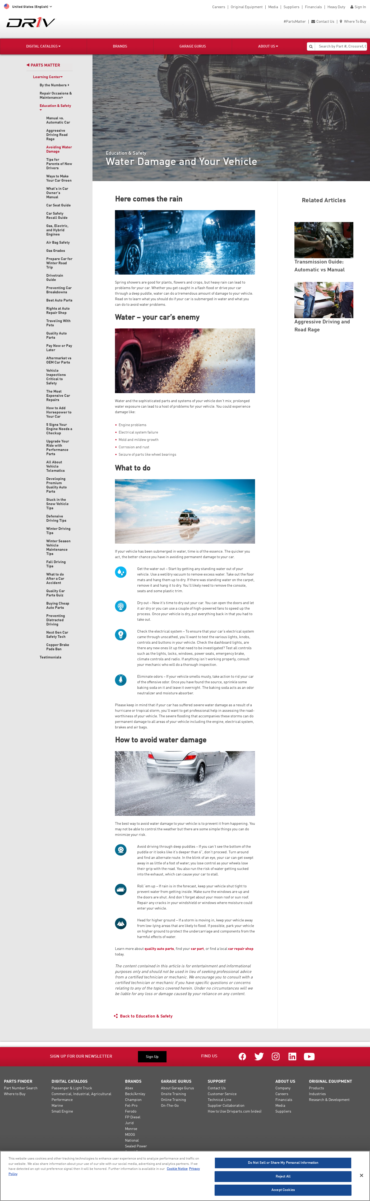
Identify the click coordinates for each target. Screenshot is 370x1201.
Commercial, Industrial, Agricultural (81, 1094)
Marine (57, 1106)
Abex (129, 1088)
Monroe (131, 1129)
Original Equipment (247, 7)
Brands (120, 46)
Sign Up (152, 1057)
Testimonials (50, 657)
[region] (185, 1176)
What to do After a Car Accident (55, 579)
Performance (62, 1100)
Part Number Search (21, 1088)
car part (197, 949)
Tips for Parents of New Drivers (59, 164)
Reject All (283, 1176)
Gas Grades (55, 251)
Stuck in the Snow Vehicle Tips (57, 504)
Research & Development (329, 1100)
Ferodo (130, 1111)
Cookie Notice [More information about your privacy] (177, 1169)
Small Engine (62, 1111)
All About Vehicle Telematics (55, 466)
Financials (313, 7)
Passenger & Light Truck (72, 1088)
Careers (218, 7)
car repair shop (240, 949)
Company (282, 1088)
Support (217, 1082)
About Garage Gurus (177, 1088)
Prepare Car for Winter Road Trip (59, 263)
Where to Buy (14, 1094)
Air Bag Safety (58, 242)
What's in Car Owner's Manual (57, 193)
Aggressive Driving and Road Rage (322, 326)
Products (316, 1088)
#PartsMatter (295, 21)
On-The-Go (170, 1106)
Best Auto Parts (59, 300)
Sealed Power (136, 1146)
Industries (317, 1094)
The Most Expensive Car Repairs (58, 396)
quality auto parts (159, 949)
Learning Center (48, 77)
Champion (133, 1100)
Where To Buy (353, 21)
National (132, 1140)
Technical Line (219, 1100)
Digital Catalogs (43, 46)
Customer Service (222, 1094)
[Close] (361, 1175)
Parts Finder (18, 1082)
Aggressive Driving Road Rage (57, 135)
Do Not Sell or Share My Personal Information (283, 1163)
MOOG (130, 1135)
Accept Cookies (283, 1190)
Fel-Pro (131, 1106)
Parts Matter (43, 65)
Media (273, 7)
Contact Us (322, 21)
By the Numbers (55, 85)
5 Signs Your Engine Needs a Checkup (59, 429)
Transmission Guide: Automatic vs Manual (319, 266)
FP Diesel (132, 1117)
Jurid (129, 1123)
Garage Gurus (192, 46)
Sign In (358, 7)
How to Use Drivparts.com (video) (234, 1111)
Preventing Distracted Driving (55, 620)
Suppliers (291, 7)
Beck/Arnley (135, 1094)
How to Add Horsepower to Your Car (59, 412)
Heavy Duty (336, 7)
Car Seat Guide (58, 205)
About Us (268, 46)
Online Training (173, 1100)
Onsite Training (173, 1094)
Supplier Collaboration (226, 1106)
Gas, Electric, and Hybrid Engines (57, 230)
